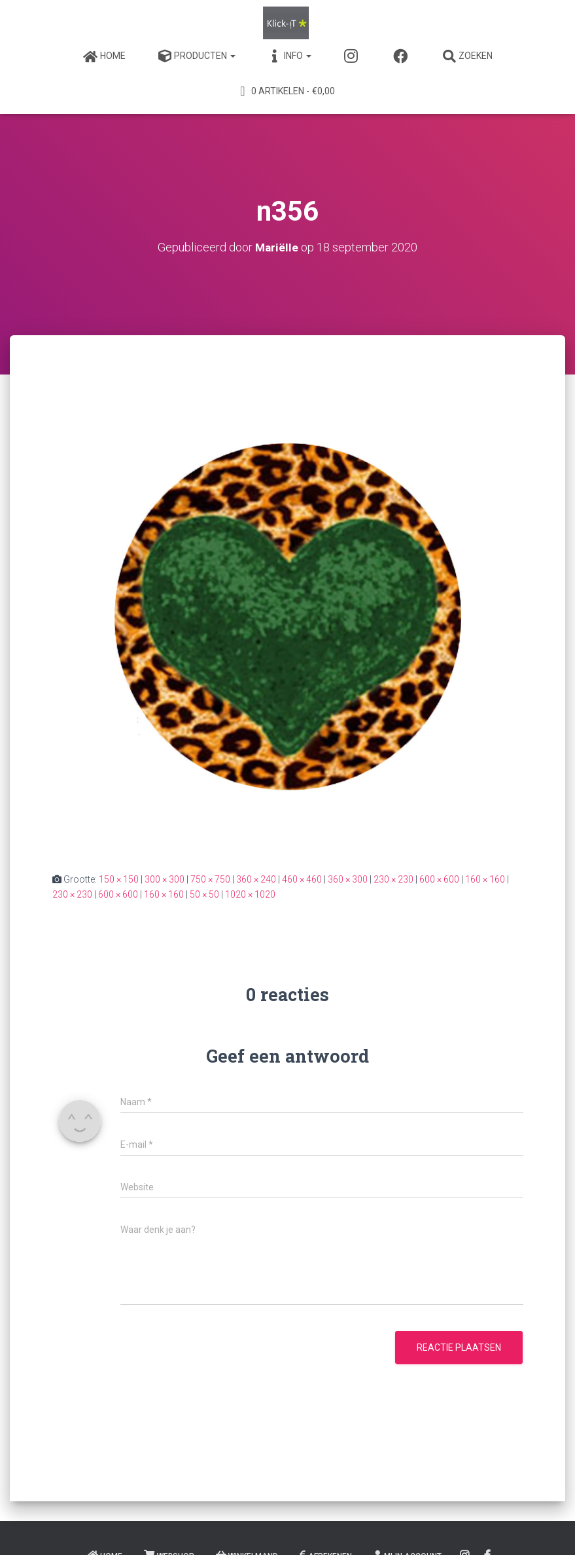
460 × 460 (302, 879)
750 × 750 (210, 879)
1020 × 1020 (250, 894)
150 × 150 (119, 879)
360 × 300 (348, 879)
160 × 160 (485, 879)
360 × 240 (256, 879)
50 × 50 (204, 894)
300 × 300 (164, 879)
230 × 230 (393, 879)
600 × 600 (439, 879)
